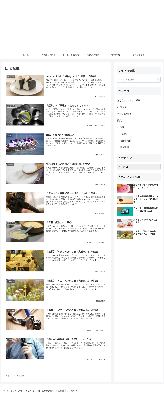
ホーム (6, 390)
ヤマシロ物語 (124, 114)
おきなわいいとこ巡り (128, 100)
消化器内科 (125, 140)
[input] (139, 80)
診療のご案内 (49, 390)
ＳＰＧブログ (74, 390)
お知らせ (121, 107)
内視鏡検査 (61, 390)
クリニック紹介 (18, 390)
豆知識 (120, 127)
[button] (158, 79)
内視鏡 (123, 134)
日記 (119, 120)
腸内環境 (124, 147)
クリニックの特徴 (34, 390)
